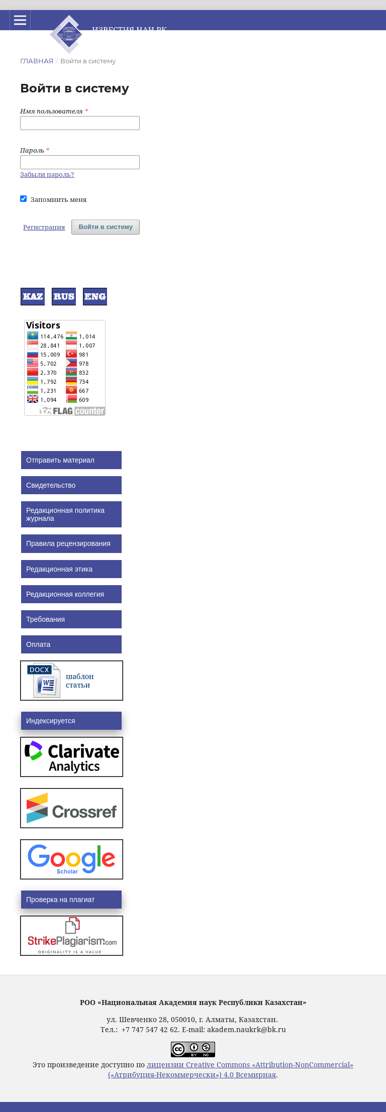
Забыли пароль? (47, 174)
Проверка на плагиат (60, 900)
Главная (37, 61)
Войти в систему (105, 227)
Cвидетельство (50, 485)
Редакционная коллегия (65, 594)
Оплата (38, 644)
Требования (45, 619)
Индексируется (50, 721)
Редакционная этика (59, 569)
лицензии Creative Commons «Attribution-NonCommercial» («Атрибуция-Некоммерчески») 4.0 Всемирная (230, 1069)
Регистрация (44, 227)
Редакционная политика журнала (65, 514)
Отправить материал (60, 460)
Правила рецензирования (68, 543)
